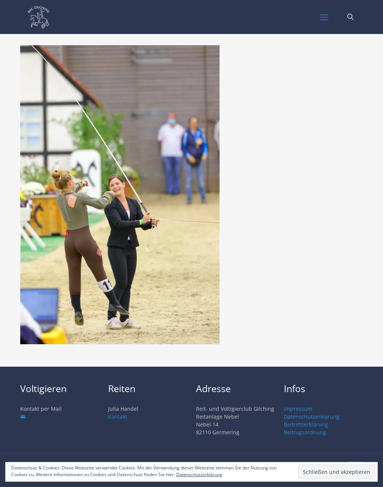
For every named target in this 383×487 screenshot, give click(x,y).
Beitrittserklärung (306, 424)
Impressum (298, 408)
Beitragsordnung (305, 432)
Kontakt (117, 416)
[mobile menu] (324, 16)
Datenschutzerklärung (312, 416)
